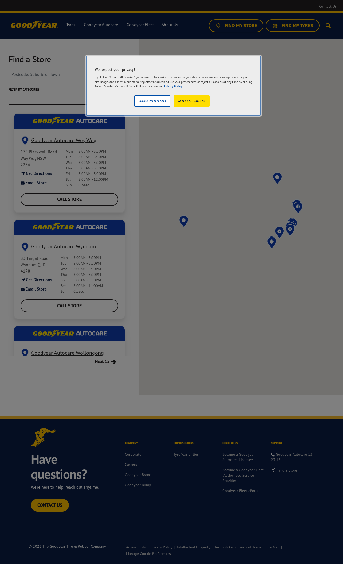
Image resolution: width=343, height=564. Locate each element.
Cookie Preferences (152, 101)
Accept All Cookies (191, 101)
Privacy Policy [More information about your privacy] (173, 86)
